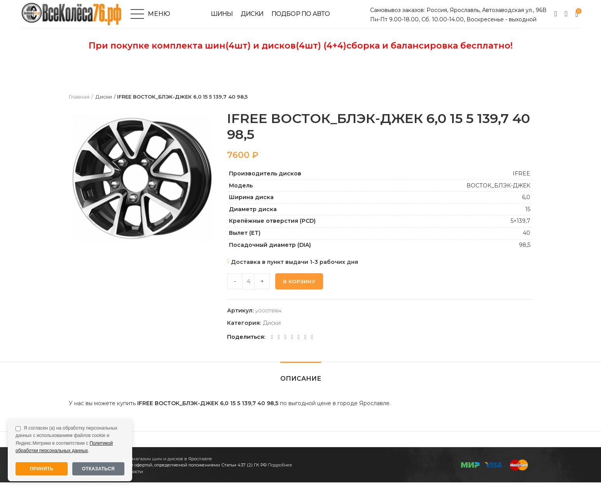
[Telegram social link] (305, 344)
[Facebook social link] (272, 344)
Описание (300, 385)
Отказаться (98, 469)
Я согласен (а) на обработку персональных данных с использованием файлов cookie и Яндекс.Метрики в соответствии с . (66, 439)
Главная (79, 104)
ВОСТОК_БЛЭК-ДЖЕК (498, 192)
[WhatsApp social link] (292, 344)
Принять (42, 469)
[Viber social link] (312, 344)
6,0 (526, 204)
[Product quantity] (248, 288)
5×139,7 (520, 227)
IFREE (521, 180)
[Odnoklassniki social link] (285, 344)
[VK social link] (298, 344)
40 (526, 239)
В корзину (299, 288)
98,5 (524, 251)
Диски (103, 104)
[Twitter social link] (278, 344)
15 (527, 215)
